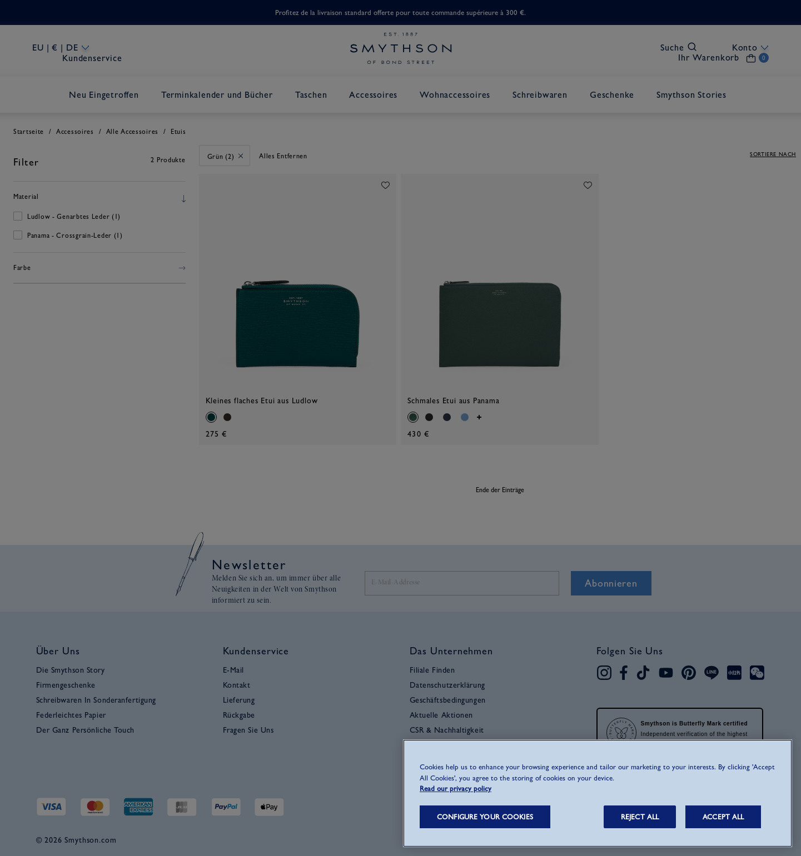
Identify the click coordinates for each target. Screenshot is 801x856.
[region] (597, 793)
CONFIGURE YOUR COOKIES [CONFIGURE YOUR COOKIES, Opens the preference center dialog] (485, 817)
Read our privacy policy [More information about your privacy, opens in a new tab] (455, 788)
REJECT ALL (640, 817)
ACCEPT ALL (723, 817)
